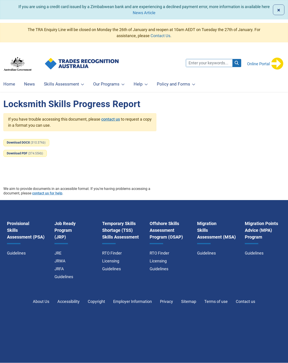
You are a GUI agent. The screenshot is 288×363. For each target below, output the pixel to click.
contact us (110, 119)
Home (9, 84)
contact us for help (47, 193)
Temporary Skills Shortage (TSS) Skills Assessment (120, 230)
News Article (144, 12)
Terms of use (216, 301)
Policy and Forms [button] (173, 84)
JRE (57, 253)
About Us (41, 301)
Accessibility (68, 301)
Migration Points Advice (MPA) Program (261, 230)
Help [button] (138, 84)
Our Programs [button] (106, 84)
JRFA (59, 268)
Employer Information (132, 301)
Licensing (110, 261)
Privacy (166, 301)
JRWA (59, 261)
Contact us (245, 301)
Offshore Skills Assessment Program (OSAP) (166, 230)
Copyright (96, 301)
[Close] (278, 10)
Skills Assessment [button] (61, 84)
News (29, 84)
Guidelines (16, 253)
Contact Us (160, 35)
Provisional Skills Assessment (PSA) (26, 230)
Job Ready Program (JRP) (65, 230)
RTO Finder (112, 253)
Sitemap (188, 301)
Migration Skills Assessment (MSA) (216, 230)
